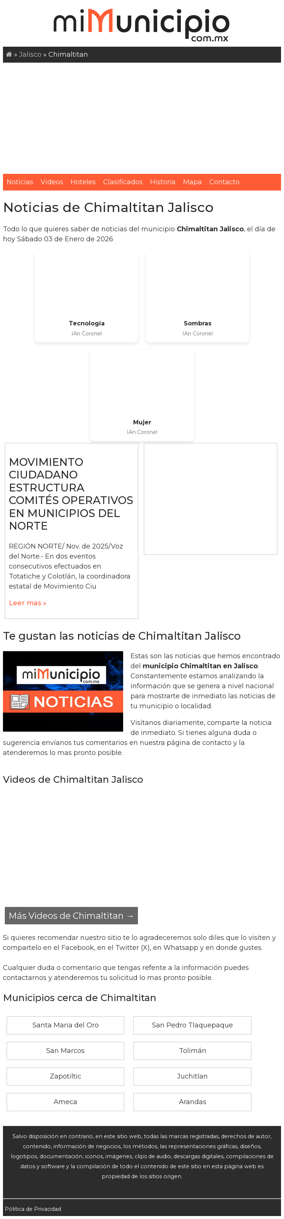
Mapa (192, 182)
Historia (163, 182)
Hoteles (83, 182)
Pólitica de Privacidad (33, 1209)
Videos (52, 182)
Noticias (20, 182)
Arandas (192, 1102)
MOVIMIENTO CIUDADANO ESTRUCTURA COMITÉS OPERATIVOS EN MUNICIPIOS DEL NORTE (71, 494)
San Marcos (65, 1051)
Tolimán (192, 1051)
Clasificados (123, 182)
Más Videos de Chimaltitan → (71, 915)
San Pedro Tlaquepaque (192, 1025)
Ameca (65, 1102)
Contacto (224, 182)
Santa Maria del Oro (66, 1025)
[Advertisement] (142, 118)
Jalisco (30, 54)
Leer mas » (27, 603)
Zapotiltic (65, 1076)
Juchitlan (192, 1076)
